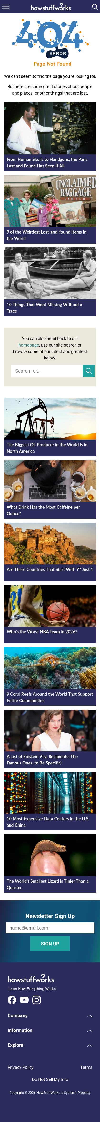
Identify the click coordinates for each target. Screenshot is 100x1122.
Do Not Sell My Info (50, 1079)
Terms (86, 1067)
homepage (29, 344)
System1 (70, 1093)
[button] (50, 1015)
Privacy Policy (21, 1067)
